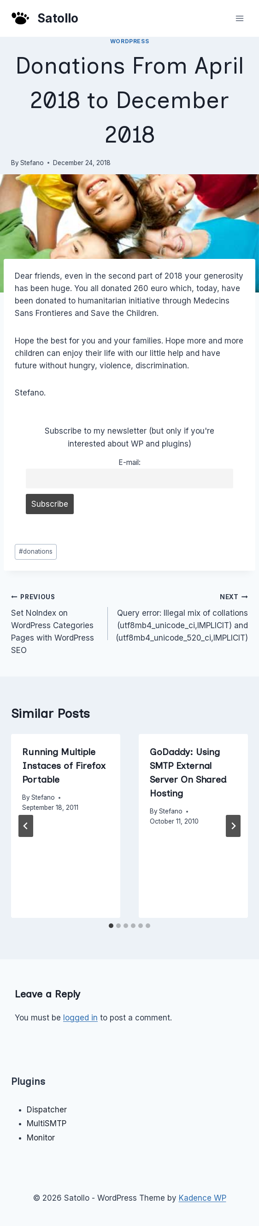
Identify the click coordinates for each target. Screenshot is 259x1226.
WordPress (129, 41)
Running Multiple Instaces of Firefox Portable (64, 765)
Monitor (41, 1137)
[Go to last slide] (25, 826)
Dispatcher (47, 1109)
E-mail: (129, 462)
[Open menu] (239, 18)
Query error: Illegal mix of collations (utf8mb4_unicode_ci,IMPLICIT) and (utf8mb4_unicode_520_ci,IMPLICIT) (182, 616)
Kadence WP (202, 1198)
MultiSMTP (46, 1123)
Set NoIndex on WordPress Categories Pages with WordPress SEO (55, 622)
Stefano (32, 162)
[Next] (233, 826)
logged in (80, 1017)
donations (36, 551)
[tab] (111, 925)
